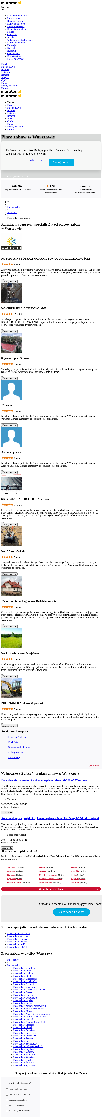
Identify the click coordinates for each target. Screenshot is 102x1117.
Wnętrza (5, 77)
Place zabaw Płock (22, 970)
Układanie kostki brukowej (20, 40)
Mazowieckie (13, 207)
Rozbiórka (13, 742)
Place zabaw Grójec (22, 992)
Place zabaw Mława (23, 1011)
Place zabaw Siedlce (23, 976)
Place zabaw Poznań (17, 941)
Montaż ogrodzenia (17, 737)
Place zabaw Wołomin (24, 1054)
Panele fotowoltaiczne (18, 15)
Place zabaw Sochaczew (25, 1043)
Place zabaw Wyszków (24, 1057)
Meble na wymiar (15, 59)
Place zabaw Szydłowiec (25, 1049)
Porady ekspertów (10, 85)
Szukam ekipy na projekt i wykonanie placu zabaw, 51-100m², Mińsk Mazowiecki (50, 818)
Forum (4, 88)
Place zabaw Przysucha (24, 1035)
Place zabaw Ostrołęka (24, 968)
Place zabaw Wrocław (17, 936)
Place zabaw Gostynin (24, 987)
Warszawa (12, 212)
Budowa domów (15, 21)
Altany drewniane (15, 1105)
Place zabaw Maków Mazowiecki (29, 1006)
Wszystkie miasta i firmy (68, 889)
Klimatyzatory (14, 56)
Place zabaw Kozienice (24, 995)
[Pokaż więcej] (2, 279)
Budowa (5, 69)
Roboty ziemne (15, 752)
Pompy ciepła (13, 18)
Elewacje (11, 45)
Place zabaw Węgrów (23, 1052)
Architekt (11, 37)
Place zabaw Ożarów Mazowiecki (29, 1022)
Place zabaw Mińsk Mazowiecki (28, 1008)
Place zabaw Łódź (16, 944)
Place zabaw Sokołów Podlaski (28, 1046)
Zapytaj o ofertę (9, 281)
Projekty (5, 64)
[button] (95, 765)
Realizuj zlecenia (61, 162)
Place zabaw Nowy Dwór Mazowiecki (31, 1014)
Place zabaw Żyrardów (24, 1065)
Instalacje (5, 72)
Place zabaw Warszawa (18, 933)
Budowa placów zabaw (17, 1089)
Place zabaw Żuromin (23, 1062)
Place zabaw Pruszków (24, 1030)
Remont (5, 75)
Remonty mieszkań (16, 29)
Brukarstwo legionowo (19, 747)
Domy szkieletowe (16, 23)
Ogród (4, 80)
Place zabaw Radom (23, 973)
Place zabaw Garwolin (24, 984)
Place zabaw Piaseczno (24, 1024)
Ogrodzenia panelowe (16, 1100)
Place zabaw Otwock (23, 1019)
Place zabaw (13, 960)
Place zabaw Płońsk (22, 1027)
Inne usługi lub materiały (18, 1111)
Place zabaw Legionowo (25, 997)
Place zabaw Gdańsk (17, 947)
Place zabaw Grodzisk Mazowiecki (30, 989)
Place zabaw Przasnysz (24, 1033)
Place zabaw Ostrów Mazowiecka (29, 1016)
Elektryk (11, 48)
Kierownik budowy (16, 42)
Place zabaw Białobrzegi (25, 978)
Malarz (10, 32)
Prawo (4, 83)
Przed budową (8, 66)
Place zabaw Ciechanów (25, 981)
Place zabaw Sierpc (22, 1041)
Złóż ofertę (7, 812)
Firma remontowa (15, 26)
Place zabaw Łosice (22, 1003)
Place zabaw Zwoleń (23, 1060)
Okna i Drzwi (13, 53)
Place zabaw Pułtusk (23, 1038)
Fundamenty (14, 757)
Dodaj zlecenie (35, 160)
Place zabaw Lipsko (23, 1000)
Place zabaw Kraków (17, 939)
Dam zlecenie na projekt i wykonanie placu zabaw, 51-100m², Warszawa (44, 780)
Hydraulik (12, 50)
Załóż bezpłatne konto (71, 912)
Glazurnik (12, 34)
